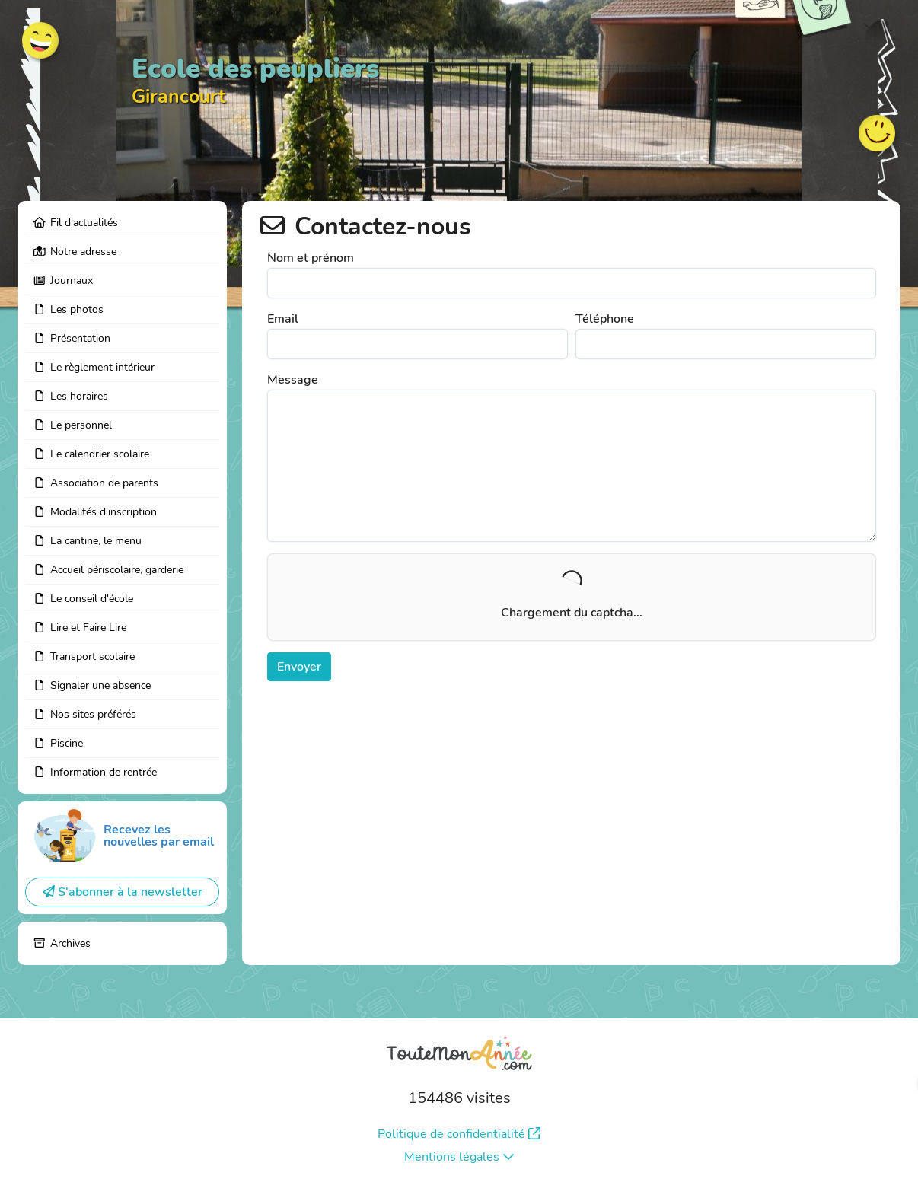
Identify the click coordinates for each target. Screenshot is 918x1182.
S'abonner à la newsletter (122, 892)
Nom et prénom (310, 258)
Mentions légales (459, 1157)
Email (282, 319)
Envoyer (299, 666)
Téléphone (604, 319)
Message (292, 380)
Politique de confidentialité (459, 1134)
